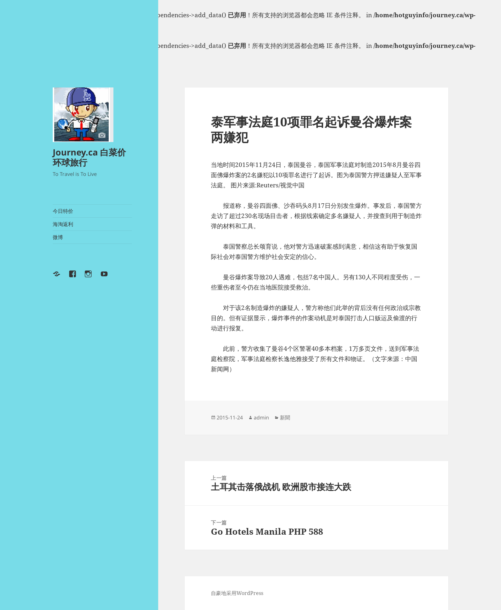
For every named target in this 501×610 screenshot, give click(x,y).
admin (261, 417)
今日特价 (63, 211)
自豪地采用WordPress (237, 593)
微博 (58, 237)
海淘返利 (63, 224)
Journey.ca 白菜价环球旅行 (89, 157)
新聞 (285, 417)
